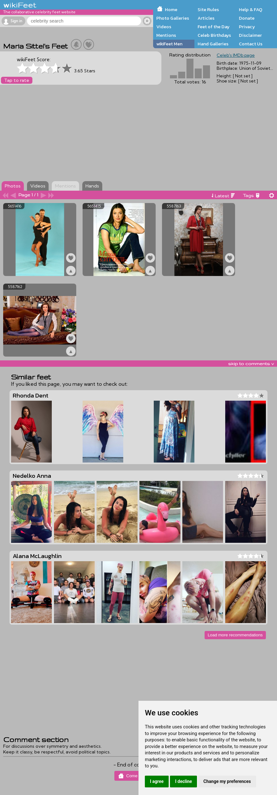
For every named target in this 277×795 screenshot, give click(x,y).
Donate (246, 18)
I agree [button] (157, 781)
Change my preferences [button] (227, 781)
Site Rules (208, 9)
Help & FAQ (250, 9)
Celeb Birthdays (214, 35)
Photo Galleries (172, 18)
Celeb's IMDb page (236, 55)
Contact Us (250, 43)
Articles (206, 18)
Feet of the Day (214, 26)
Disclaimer (250, 35)
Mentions (166, 35)
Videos (163, 26)
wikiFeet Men (169, 43)
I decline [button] (183, 781)
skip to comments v (251, 363)
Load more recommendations (235, 635)
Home (171, 9)
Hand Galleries (213, 43)
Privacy (247, 26)
